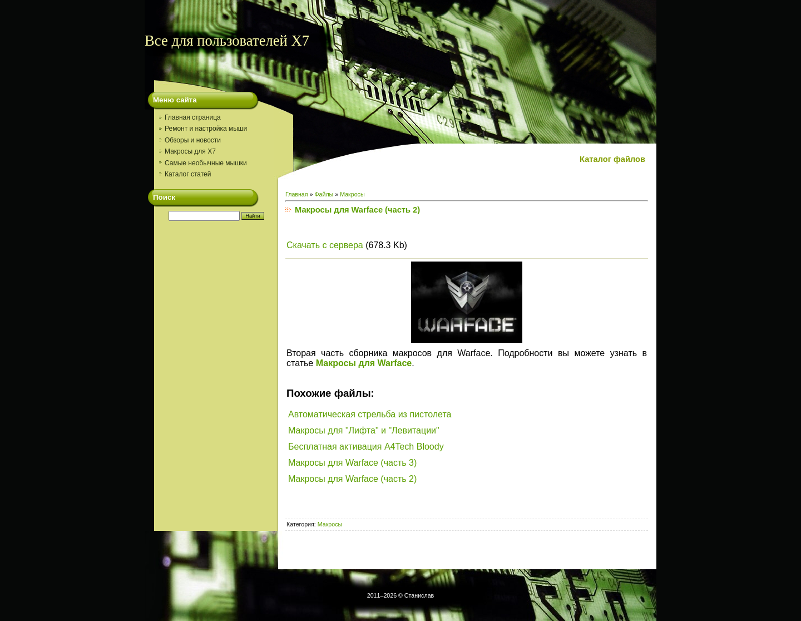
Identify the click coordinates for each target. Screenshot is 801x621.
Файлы (323, 194)
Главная (296, 194)
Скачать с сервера (324, 245)
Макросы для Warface (364, 363)
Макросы (352, 194)
